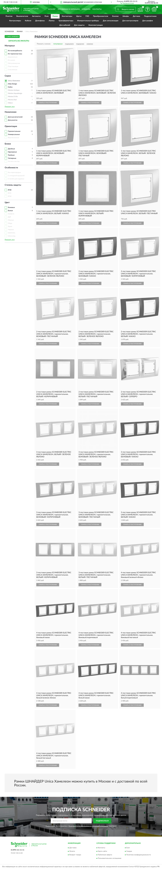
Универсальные (14, 134)
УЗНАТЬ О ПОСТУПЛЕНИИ (48, 102)
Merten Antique (13, 90)
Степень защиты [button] (13, 185)
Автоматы (36, 16)
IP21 (9, 193)
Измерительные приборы (88, 21)
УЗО (87, 16)
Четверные (12, 158)
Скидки (129, 851)
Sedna (10, 87)
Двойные (11, 149)
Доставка (72, 848)
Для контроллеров (130, 21)
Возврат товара (75, 855)
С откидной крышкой (16, 175)
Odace (10, 103)
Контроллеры (15, 21)
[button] (127, 3)
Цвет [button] (7, 202)
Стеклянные (12, 70)
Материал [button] (10, 46)
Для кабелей (64, 25)
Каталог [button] (52, 9)
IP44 (9, 196)
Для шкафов (147, 21)
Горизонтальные (14, 131)
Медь (10, 223)
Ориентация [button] (11, 126)
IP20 (9, 190)
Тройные (11, 155)
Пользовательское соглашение (109, 858)
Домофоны (40, 21)
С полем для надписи (16, 179)
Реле (47, 16)
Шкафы (126, 16)
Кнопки (115, 16)
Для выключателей (15, 117)
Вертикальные (13, 137)
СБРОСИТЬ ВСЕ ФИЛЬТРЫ (18, 41)
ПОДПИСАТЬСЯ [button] (102, 821)
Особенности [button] (11, 168)
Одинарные (12, 152)
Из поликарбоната (15, 51)
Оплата (72, 851)
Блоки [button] (8, 144)
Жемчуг (11, 220)
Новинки (86, 9)
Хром (10, 226)
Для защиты (79, 25)
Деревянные (12, 57)
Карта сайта (102, 851)
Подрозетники (150, 16)
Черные (11, 229)
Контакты (97, 9)
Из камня (11, 60)
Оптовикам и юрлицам (69, 9)
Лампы (52, 21)
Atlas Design (12, 84)
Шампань (11, 233)
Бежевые (11, 207)
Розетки (9, 16)
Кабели (28, 21)
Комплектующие (95, 25)
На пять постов (13, 161)
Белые (10, 210)
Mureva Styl (12, 100)
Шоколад (11, 236)
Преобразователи (100, 16)
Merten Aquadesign (15, 93)
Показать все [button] (10, 106)
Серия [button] (8, 76)
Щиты (78, 16)
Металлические (14, 63)
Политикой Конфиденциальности (80, 826)
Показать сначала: (44, 44)
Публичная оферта (105, 855)
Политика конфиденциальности (138, 855)
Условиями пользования (100, 826)
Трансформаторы (66, 21)
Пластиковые (13, 66)
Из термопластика (15, 54)
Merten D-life (13, 96)
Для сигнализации (110, 21)
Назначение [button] (11, 112)
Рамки (55, 16)
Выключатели (22, 16)
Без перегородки (14, 172)
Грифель (11, 214)
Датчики (136, 16)
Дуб (9, 217)
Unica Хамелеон (14, 81)
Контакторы (67, 16)
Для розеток (12, 120)
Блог (128, 848)
